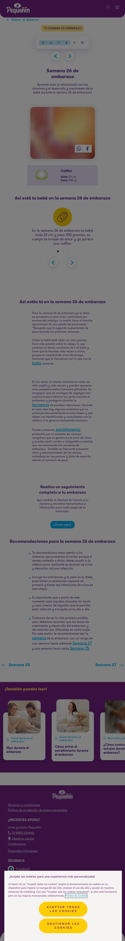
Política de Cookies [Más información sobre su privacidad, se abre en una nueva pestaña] (76, 896)
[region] (63, 906)
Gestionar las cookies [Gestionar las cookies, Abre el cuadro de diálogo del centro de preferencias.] (63, 925)
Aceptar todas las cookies (63, 909)
